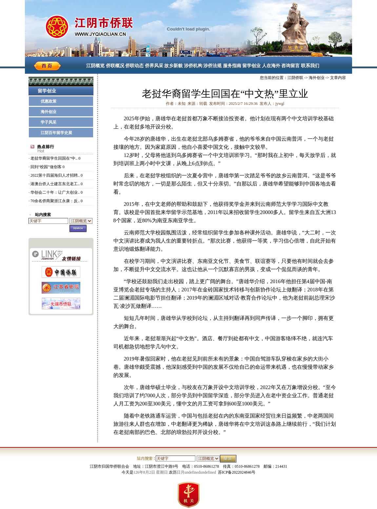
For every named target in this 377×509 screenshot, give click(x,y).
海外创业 (48, 111)
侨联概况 (115, 65)
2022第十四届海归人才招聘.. (55, 175)
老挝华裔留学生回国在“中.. (53, 158)
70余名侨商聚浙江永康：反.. (55, 201)
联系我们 (310, 65)
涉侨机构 (193, 65)
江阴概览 (95, 65)
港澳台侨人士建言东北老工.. (55, 184)
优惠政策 (48, 101)
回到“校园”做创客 (46, 167)
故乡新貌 (173, 65)
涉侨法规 (212, 65)
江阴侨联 (295, 77)
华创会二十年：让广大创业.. (55, 192)
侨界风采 (154, 65)
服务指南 (232, 65)
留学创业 (251, 65)
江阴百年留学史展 (56, 132)
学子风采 (48, 122)
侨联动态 (134, 65)
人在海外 (271, 65)
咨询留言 (290, 65)
